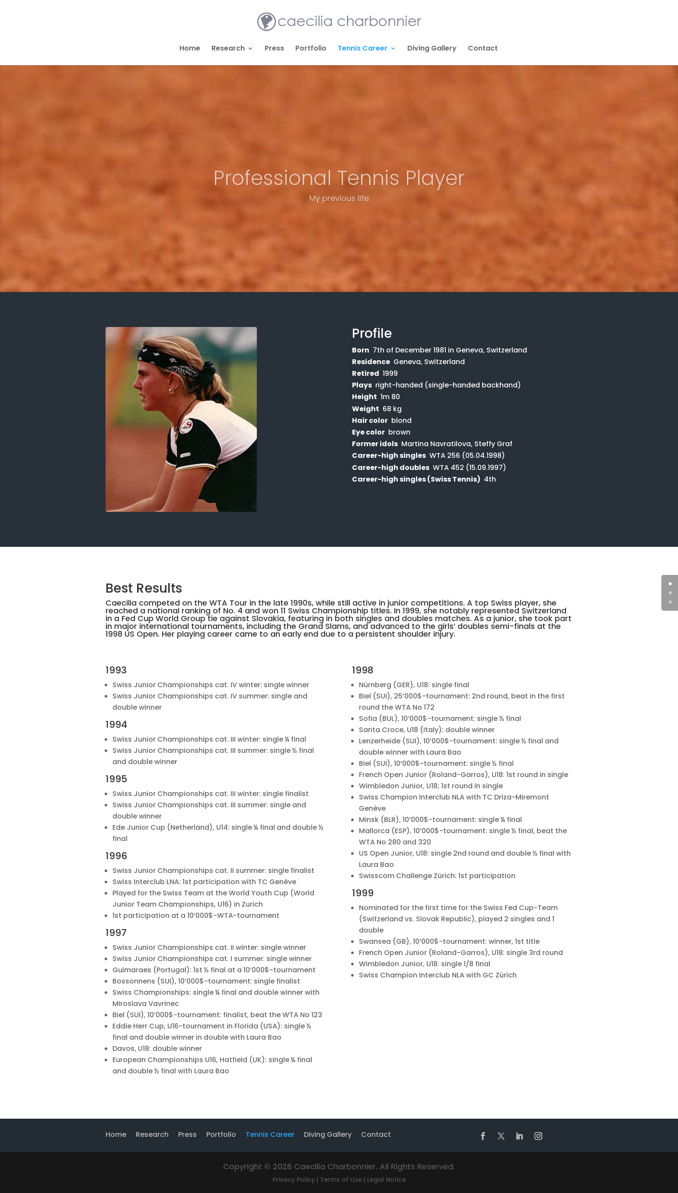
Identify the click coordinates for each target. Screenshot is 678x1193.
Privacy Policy (293, 1179)
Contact (483, 49)
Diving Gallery (432, 49)
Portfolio (310, 49)
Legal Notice (386, 1179)
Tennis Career (362, 49)
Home (189, 49)
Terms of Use (341, 1179)
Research (228, 49)
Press (274, 49)
